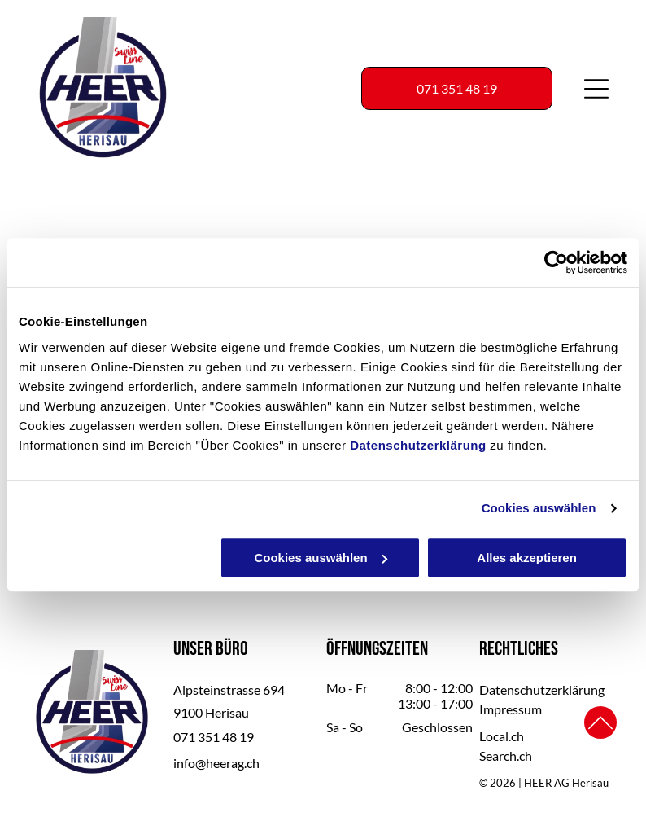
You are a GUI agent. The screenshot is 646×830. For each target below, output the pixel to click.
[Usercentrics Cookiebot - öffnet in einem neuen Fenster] (556, 263)
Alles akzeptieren (527, 557)
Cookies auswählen (539, 509)
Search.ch (505, 755)
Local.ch (501, 736)
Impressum (510, 709)
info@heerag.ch (216, 763)
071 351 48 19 (213, 736)
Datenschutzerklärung (418, 445)
